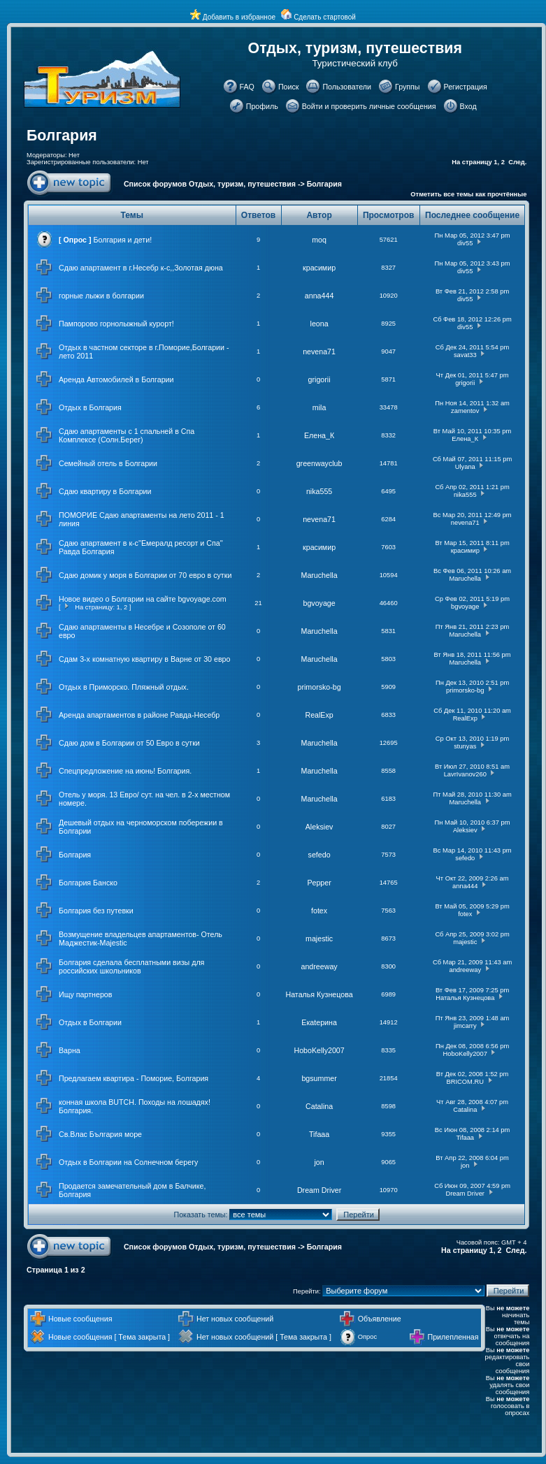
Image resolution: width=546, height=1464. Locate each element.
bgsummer (318, 1078)
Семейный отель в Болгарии (108, 463)
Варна (69, 1050)
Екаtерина (319, 1022)
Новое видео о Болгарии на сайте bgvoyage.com (143, 599)
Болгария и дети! (123, 239)
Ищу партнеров (85, 994)
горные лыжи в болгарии (101, 295)
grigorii (319, 379)
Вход (468, 106)
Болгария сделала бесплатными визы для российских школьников (131, 966)
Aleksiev (319, 826)
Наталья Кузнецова (318, 994)
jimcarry (465, 1025)
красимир (319, 267)
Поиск (288, 86)
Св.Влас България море (100, 1134)
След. (517, 162)
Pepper (319, 882)
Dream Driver (319, 1190)
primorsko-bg (318, 687)
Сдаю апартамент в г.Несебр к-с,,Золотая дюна (141, 267)
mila (319, 407)
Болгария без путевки (96, 910)
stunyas (465, 746)
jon (319, 1162)
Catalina (319, 1106)
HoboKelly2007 (319, 1050)
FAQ (247, 86)
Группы (407, 86)
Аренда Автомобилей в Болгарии (116, 379)
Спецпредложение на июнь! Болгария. (125, 771)
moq (319, 239)
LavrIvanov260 (465, 774)
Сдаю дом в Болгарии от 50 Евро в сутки (129, 743)
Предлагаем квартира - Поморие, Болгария (133, 1078)
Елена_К (319, 435)
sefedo (319, 854)
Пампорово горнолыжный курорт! (116, 323)
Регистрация (465, 86)
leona (319, 323)
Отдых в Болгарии (90, 1022)
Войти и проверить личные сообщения (369, 106)
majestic (319, 938)
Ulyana (465, 466)
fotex (319, 910)
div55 (465, 243)
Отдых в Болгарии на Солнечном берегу (128, 1162)
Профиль (262, 106)
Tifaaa (319, 1134)
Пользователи (346, 86)
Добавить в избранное (239, 17)
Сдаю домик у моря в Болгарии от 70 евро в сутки (145, 575)
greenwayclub (319, 463)
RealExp (319, 715)
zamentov (465, 410)
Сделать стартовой (325, 17)
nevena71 (319, 351)
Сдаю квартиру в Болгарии (105, 491)
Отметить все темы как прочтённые (468, 194)
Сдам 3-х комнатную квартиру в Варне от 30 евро (144, 659)
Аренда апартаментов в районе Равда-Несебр (139, 715)
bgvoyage (319, 603)
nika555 (319, 491)
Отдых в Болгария (90, 407)
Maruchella (319, 575)
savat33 (465, 354)
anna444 (319, 295)
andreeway (319, 966)
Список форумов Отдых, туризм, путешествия (210, 184)
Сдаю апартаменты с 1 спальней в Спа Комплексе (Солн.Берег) (126, 435)
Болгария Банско (88, 882)
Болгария (62, 135)
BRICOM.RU (465, 1081)
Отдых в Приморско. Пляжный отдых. (124, 687)
